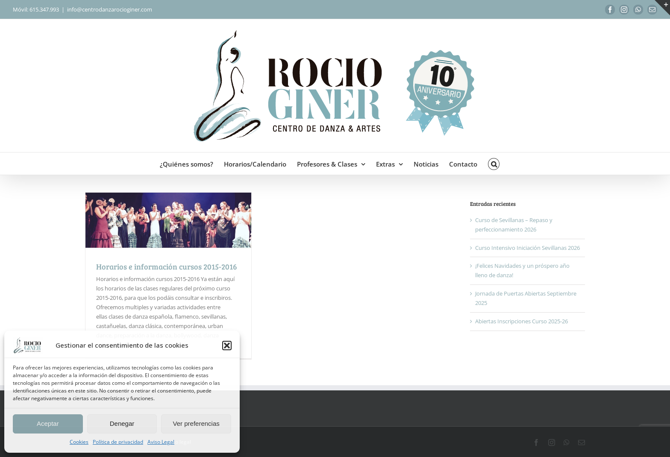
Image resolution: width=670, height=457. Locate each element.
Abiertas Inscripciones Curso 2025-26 (521, 321)
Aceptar (48, 423)
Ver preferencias (196, 423)
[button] (227, 345)
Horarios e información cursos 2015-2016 (166, 266)
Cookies (79, 441)
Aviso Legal (160, 441)
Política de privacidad (118, 441)
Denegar (122, 423)
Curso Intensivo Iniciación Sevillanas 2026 (527, 248)
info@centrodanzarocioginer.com (109, 9)
